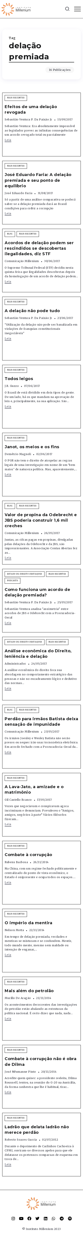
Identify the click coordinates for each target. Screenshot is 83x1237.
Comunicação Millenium (22, 261)
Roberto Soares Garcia (21, 1139)
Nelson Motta (14, 930)
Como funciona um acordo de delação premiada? (37, 592)
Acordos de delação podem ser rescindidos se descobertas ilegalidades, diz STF (39, 248)
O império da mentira (28, 922)
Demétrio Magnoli (18, 454)
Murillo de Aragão (18, 998)
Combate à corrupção (28, 854)
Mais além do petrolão (29, 990)
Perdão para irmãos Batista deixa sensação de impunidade (41, 721)
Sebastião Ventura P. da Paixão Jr (28, 119)
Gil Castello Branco (18, 799)
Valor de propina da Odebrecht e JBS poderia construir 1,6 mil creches (41, 520)
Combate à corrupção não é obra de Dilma (40, 1061)
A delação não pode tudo (32, 310)
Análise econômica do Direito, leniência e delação (38, 653)
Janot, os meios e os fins (32, 446)
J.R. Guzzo (12, 386)
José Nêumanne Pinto (20, 1071)
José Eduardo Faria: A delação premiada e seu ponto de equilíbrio (38, 180)
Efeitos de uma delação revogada (31, 109)
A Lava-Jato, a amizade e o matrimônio (34, 789)
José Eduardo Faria (18, 193)
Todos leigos (19, 378)
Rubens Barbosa (16, 862)
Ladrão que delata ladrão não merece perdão (37, 1130)
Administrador (15, 663)
